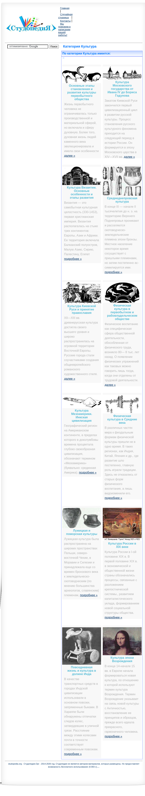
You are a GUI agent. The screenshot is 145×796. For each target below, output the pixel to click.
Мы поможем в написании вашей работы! (64, 29)
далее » (69, 155)
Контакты (65, 20)
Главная (64, 8)
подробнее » (73, 258)
